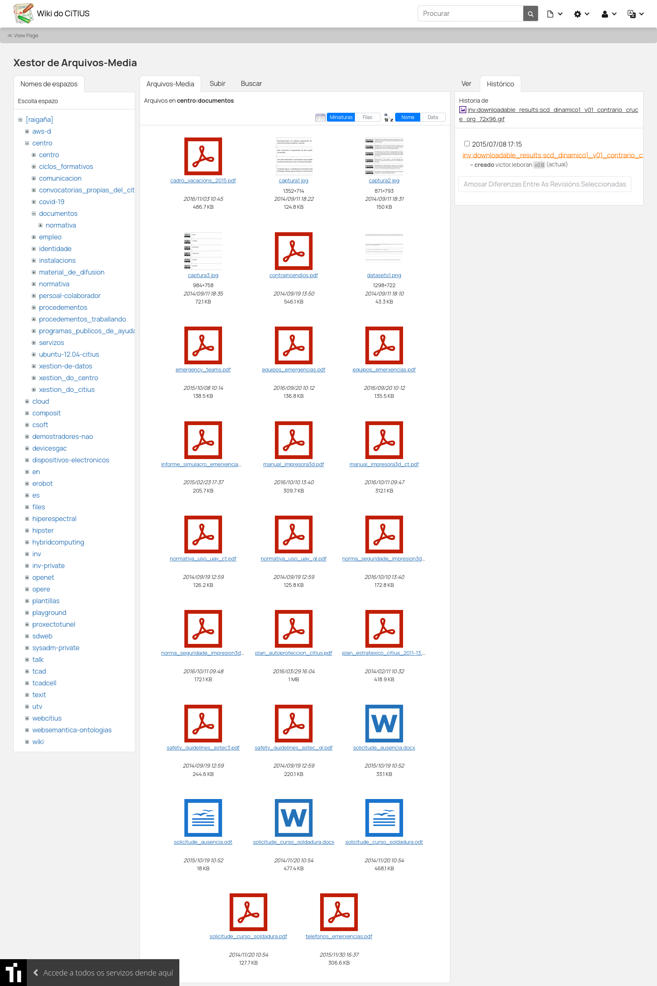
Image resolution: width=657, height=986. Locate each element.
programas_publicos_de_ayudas (89, 330)
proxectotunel (53, 623)
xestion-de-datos (65, 365)
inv (36, 553)
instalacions (57, 260)
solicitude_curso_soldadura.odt (384, 841)
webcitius (47, 717)
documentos (58, 213)
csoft (40, 424)
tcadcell (44, 682)
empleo (50, 236)
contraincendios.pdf (293, 274)
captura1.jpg (293, 180)
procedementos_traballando (82, 318)
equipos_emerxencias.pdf (384, 369)
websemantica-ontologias (71, 729)
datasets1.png (384, 274)
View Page (26, 35)
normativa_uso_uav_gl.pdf (293, 558)
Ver (466, 83)
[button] (555, 13)
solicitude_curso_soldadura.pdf (248, 936)
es (35, 494)
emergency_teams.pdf (203, 369)
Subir (217, 83)
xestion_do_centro (68, 377)
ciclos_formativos (66, 166)
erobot (42, 483)
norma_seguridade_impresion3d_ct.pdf (210, 652)
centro (42, 142)
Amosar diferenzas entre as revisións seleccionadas (545, 184)
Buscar (251, 83)
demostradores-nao (62, 436)
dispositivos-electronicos (70, 459)
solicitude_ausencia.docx (384, 747)
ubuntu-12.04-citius (69, 353)
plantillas (45, 600)
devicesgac (49, 447)
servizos (51, 342)
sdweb (42, 635)
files (38, 506)
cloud (40, 400)
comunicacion (60, 177)
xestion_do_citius (67, 389)
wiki (38, 741)
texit (39, 694)
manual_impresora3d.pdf (293, 463)
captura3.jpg (203, 274)
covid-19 (52, 201)
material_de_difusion (71, 271)
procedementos (63, 306)
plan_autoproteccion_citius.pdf (293, 652)
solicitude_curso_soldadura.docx (293, 841)
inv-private (48, 565)
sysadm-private (55, 647)
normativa (61, 224)
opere (41, 588)
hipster (43, 530)
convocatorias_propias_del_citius (91, 189)
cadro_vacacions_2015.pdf (203, 180)
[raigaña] (39, 119)
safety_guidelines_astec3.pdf (203, 747)
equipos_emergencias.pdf (293, 369)
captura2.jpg (384, 180)
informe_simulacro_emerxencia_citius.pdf (212, 463)
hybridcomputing (58, 541)
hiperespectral (54, 518)
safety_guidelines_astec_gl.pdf (294, 747)
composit (46, 412)
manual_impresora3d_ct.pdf (384, 463)
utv (37, 706)
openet (43, 576)
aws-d (41, 130)
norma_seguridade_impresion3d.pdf (386, 558)
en (36, 471)
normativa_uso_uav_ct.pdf (203, 558)
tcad (39, 670)
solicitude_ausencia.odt (203, 841)
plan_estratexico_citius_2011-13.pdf (386, 652)
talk (37, 659)
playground (49, 612)
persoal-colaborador (70, 295)
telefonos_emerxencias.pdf (338, 936)
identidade (55, 248)
